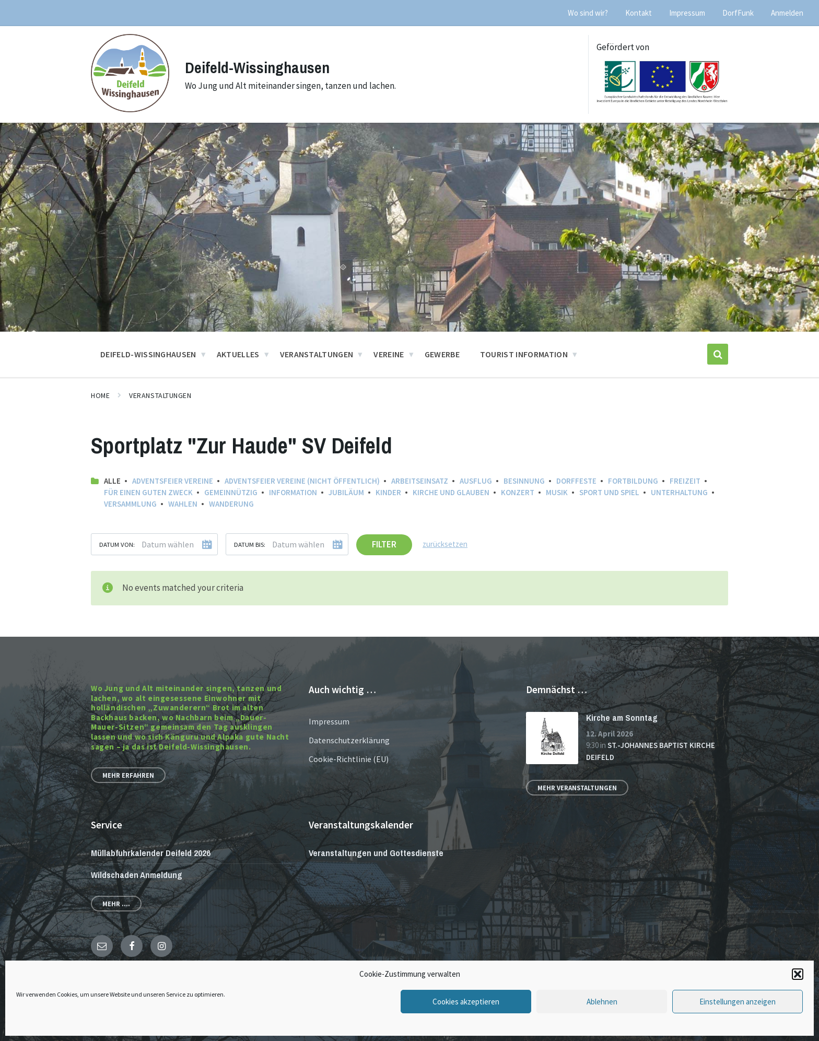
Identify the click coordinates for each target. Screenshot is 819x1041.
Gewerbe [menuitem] (442, 354)
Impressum (329, 721)
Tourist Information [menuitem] (524, 354)
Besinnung (524, 481)
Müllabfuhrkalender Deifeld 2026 (150, 853)
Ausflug (476, 481)
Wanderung (231, 504)
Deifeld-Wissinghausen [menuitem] (148, 354)
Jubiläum (346, 492)
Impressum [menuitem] (687, 13)
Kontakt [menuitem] (638, 13)
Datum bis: (249, 544)
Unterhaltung (679, 492)
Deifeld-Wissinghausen (257, 67)
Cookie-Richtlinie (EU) (349, 759)
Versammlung (130, 504)
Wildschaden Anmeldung (136, 875)
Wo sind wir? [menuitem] (588, 13)
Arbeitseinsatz (419, 481)
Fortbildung (633, 481)
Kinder (388, 492)
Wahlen (182, 504)
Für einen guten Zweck (148, 492)
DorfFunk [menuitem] (738, 13)
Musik (557, 492)
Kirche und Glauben (451, 492)
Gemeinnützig (231, 492)
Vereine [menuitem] (388, 354)
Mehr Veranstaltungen (577, 787)
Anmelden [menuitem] (787, 13)
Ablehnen (602, 1002)
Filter (384, 544)
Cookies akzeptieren (465, 1002)
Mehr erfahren (128, 775)
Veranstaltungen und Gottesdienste (376, 853)
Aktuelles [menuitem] (238, 354)
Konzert (517, 492)
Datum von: (117, 544)
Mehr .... (116, 903)
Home (100, 395)
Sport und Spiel (609, 492)
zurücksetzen (445, 544)
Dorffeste (576, 481)
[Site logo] (130, 109)
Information (293, 492)
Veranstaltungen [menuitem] (317, 354)
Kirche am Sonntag (622, 717)
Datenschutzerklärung (349, 740)
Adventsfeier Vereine (172, 481)
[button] (797, 974)
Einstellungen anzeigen (737, 1002)
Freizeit (685, 481)
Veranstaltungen (160, 395)
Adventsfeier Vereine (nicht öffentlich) (302, 481)
